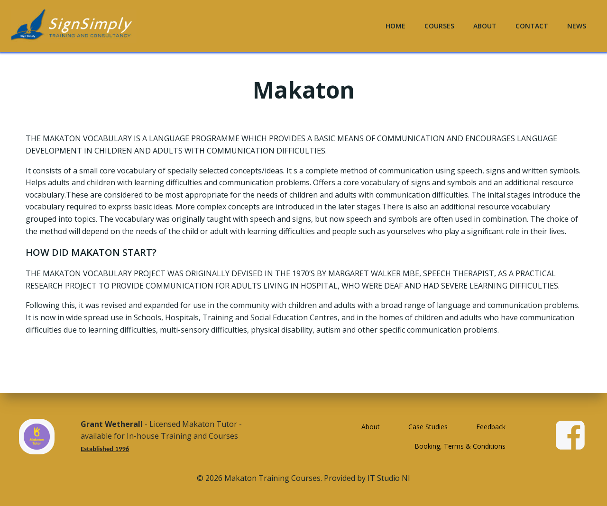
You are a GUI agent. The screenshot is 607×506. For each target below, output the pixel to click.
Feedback (491, 426)
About (485, 25)
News (576, 25)
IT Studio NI (389, 478)
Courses (439, 25)
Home (395, 25)
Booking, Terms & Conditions (460, 446)
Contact (531, 25)
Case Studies (428, 426)
